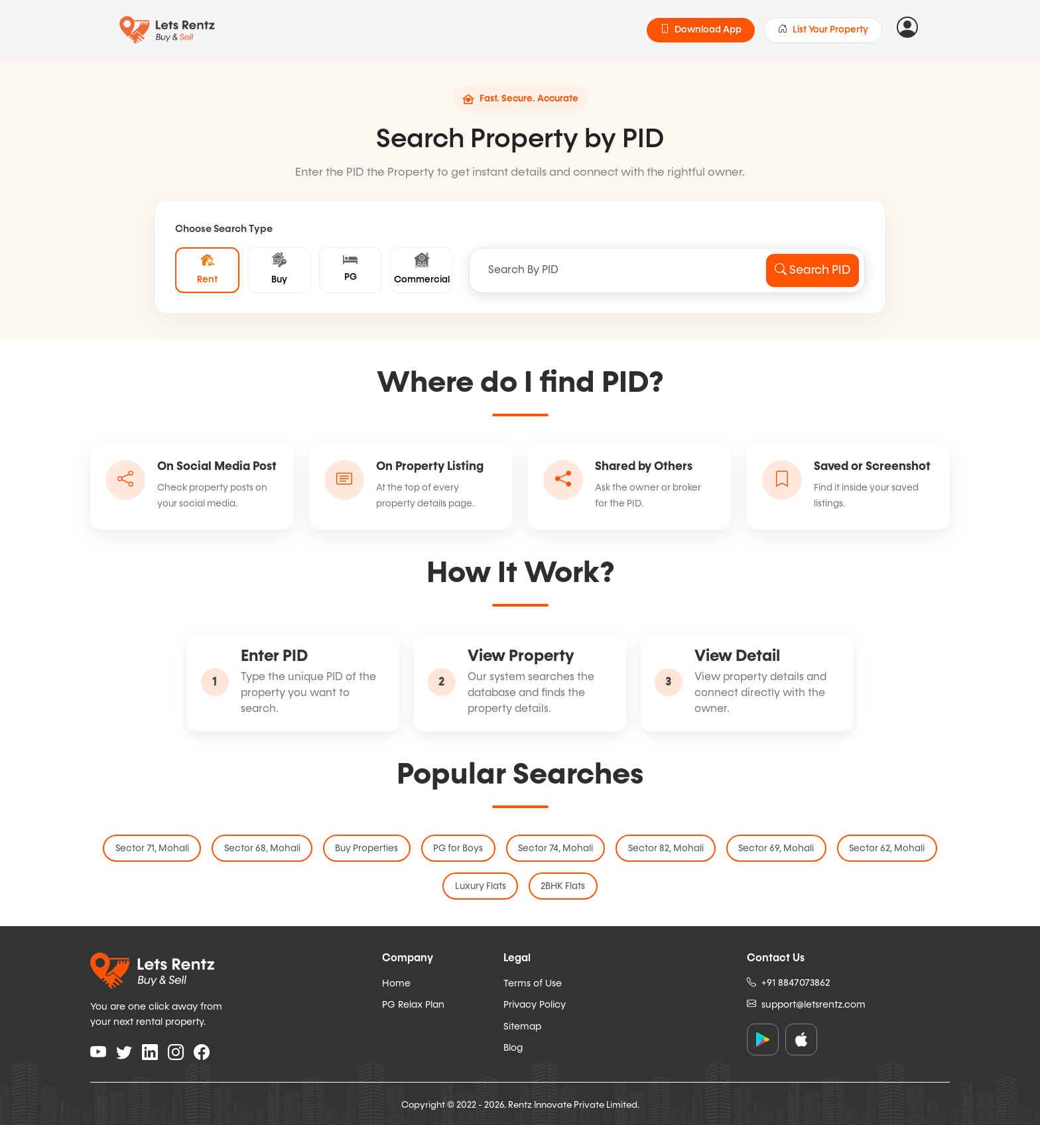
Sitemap (522, 1025)
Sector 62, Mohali (881, 852)
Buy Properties (369, 852)
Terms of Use (532, 982)
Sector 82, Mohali (663, 852)
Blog (513, 1047)
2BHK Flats (562, 886)
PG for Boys (459, 852)
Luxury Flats (481, 886)
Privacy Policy (534, 1003)
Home (396, 982)
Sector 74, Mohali (554, 852)
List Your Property (823, 29)
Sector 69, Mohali (772, 852)
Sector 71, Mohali (159, 852)
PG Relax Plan (413, 1003)
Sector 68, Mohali (267, 852)
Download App (701, 29)
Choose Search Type (224, 229)
